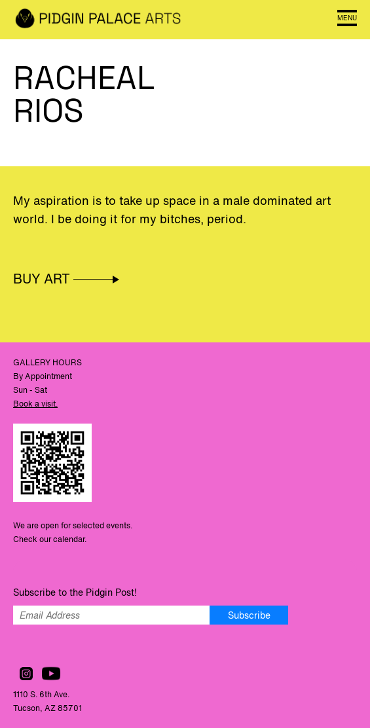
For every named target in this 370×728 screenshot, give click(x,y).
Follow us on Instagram (26, 673)
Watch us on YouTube (51, 673)
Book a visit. (35, 403)
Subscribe (249, 615)
